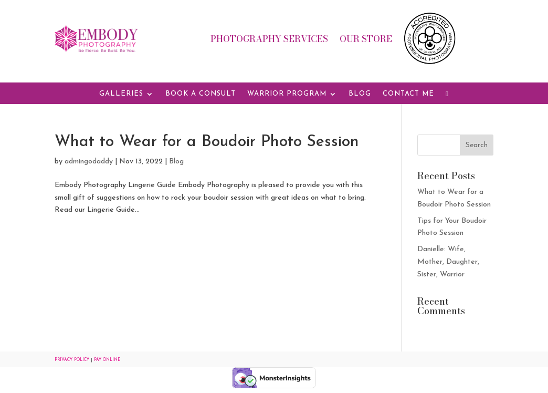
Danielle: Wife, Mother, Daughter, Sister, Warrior (448, 261)
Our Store (366, 40)
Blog (360, 93)
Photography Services (269, 40)
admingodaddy (89, 162)
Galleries (121, 93)
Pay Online (107, 360)
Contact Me (408, 93)
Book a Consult (200, 93)
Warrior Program (286, 93)
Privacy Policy (72, 360)
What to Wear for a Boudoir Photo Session (207, 142)
